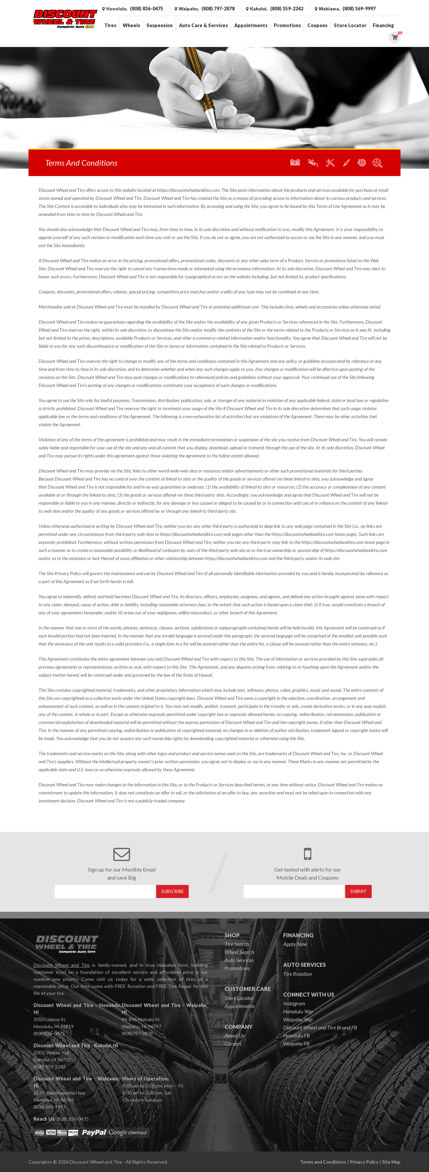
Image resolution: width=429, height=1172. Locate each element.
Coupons (317, 25)
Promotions (287, 25)
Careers (233, 1043)
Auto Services (239, 960)
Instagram (294, 1003)
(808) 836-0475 (73, 1119)
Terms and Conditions (323, 1162)
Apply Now (295, 944)
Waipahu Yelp (297, 1019)
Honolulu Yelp (298, 1011)
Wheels (131, 25)
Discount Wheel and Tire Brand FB (320, 1027)
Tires (110, 25)
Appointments (250, 25)
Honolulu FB (296, 1035)
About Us (234, 1035)
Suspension (159, 25)
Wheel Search (239, 952)
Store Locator (350, 25)
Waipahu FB (296, 1043)
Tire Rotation (297, 973)
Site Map (391, 1162)
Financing (383, 25)
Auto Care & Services (203, 25)
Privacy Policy (364, 1162)
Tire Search (237, 944)
